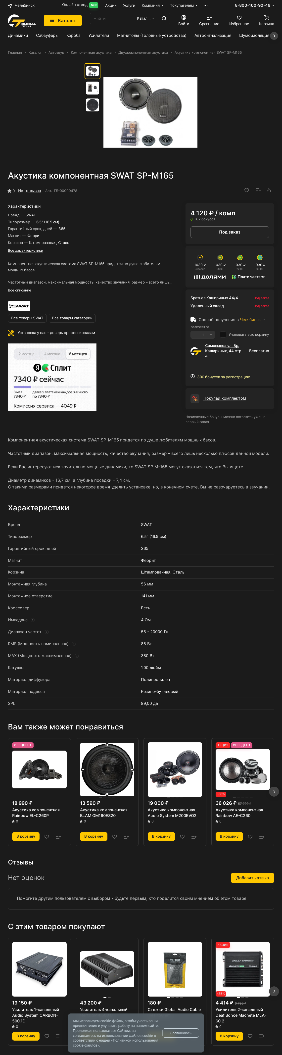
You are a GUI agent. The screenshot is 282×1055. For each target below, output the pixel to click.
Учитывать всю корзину (244, 334)
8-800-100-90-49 (252, 5)
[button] (274, 792)
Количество (199, 327)
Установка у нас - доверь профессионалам (56, 333)
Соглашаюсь (180, 1033)
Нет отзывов (29, 191)
